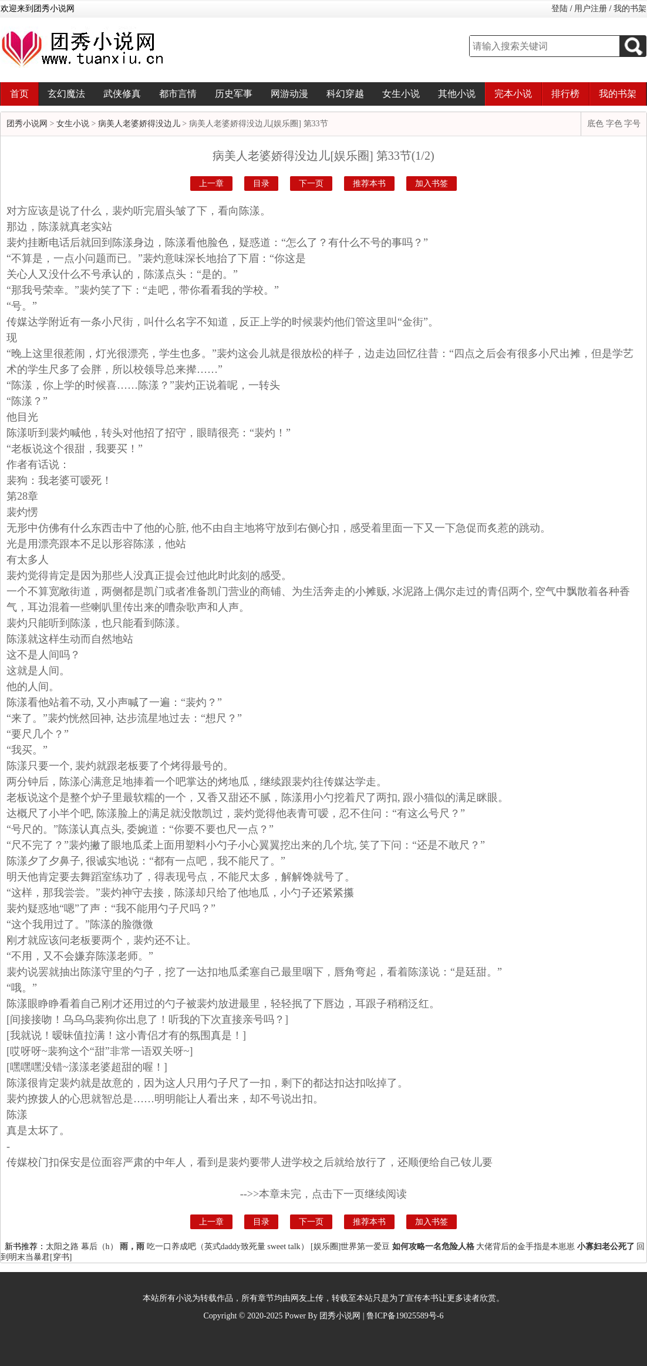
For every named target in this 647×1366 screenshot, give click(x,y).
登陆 (559, 8)
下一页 (311, 183)
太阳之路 (62, 1246)
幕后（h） (99, 1246)
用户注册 (590, 8)
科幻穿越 (345, 94)
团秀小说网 (27, 123)
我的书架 (630, 8)
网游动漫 (289, 94)
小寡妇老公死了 (606, 1246)
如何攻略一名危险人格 (433, 1246)
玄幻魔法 (66, 94)
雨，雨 (132, 1246)
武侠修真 (122, 94)
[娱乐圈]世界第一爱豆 (350, 1246)
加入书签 (431, 183)
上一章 (211, 183)
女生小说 (401, 94)
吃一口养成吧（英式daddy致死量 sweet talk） (228, 1246)
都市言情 (178, 94)
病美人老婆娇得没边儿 (139, 123)
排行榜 (565, 94)
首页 (19, 94)
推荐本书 (369, 183)
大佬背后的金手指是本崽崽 (525, 1246)
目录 (261, 183)
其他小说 (457, 94)
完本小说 (513, 94)
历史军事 (233, 94)
